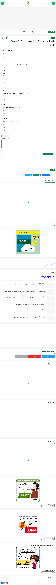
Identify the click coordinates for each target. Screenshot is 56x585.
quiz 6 (2, 150)
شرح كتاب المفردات (49, 577)
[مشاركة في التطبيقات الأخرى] (23, 175)
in (3, 54)
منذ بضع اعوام (41, 283)
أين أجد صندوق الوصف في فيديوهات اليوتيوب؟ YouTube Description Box (30, 311)
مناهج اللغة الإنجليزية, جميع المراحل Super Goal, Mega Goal (32, 31)
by (4, 59)
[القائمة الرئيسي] (53, 3)
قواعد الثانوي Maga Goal (49, 266)
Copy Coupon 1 (51, 504)
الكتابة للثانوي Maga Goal (49, 277)
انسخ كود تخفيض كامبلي (49, 538)
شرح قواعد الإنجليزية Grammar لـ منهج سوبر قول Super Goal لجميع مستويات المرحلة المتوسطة (24, 297)
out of (5, 62)
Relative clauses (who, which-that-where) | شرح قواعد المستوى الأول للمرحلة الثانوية (27, 304)
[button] (46, 175)
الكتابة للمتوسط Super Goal (48, 276)
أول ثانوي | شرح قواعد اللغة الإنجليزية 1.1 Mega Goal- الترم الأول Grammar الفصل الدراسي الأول (25, 317)
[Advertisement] (28, 18)
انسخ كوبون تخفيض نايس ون (48, 570)
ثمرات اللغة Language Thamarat (37, 583)
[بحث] (2, 3)
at (4, 56)
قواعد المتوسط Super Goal (48, 265)
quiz (53, 38)
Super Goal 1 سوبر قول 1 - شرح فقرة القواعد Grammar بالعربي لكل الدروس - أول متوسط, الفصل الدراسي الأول (24, 292)
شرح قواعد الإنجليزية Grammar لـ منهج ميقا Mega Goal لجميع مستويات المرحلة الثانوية (27, 284)
